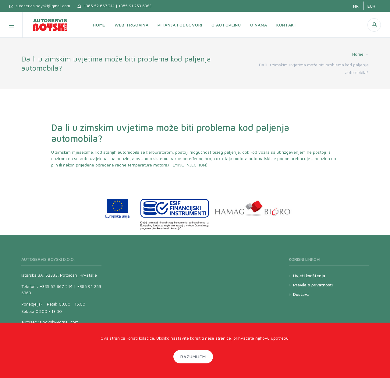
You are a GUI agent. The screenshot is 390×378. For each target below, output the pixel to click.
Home (357, 54)
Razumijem (193, 356)
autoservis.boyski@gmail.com (39, 5)
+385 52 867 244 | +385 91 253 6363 (114, 5)
